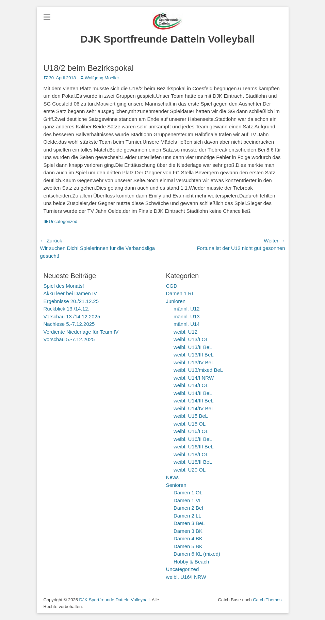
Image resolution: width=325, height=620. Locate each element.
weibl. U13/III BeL (194, 354)
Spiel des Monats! (64, 286)
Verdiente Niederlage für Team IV (81, 332)
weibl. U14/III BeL (194, 400)
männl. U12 (187, 309)
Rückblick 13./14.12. (67, 309)
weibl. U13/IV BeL (194, 362)
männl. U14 (187, 324)
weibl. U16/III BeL (194, 446)
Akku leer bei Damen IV (70, 293)
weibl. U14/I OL (191, 385)
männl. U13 (187, 316)
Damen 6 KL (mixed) (197, 554)
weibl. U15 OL (190, 424)
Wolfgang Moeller (102, 77)
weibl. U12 (185, 332)
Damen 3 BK (188, 531)
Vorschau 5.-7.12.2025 (69, 339)
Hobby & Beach (191, 562)
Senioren (176, 485)
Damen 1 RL (180, 293)
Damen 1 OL (188, 492)
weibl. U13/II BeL (193, 347)
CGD (171, 286)
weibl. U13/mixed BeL (198, 370)
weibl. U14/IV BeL (194, 408)
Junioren (176, 301)
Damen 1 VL (188, 500)
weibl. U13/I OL (191, 339)
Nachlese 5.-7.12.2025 (69, 324)
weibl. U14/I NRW (194, 378)
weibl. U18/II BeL (193, 462)
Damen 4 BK (188, 538)
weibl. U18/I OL (191, 454)
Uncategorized (63, 221)
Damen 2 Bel (188, 508)
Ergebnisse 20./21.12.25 (71, 301)
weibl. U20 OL (190, 470)
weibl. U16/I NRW (186, 577)
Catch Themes (267, 599)
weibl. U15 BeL (191, 416)
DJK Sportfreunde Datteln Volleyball (167, 39)
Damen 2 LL (187, 516)
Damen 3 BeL (189, 523)
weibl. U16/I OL (191, 431)
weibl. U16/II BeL (193, 439)
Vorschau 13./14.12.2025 (72, 316)
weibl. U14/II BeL (193, 393)
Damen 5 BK (188, 546)
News (172, 477)
